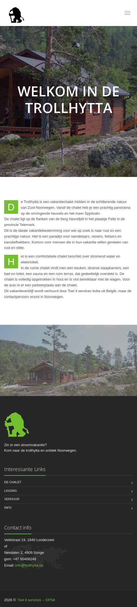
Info (7, 507)
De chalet (12, 482)
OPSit (50, 600)
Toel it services (29, 600)
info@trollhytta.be (29, 565)
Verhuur (11, 499)
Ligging (10, 490)
